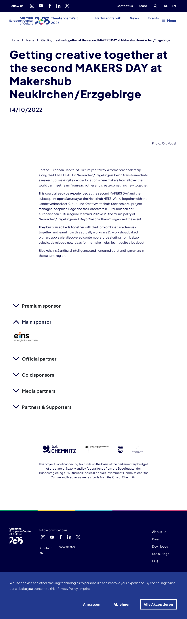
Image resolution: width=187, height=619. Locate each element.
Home (15, 40)
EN (175, 5)
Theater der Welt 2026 (64, 20)
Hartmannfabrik (108, 18)
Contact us (125, 6)
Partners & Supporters (46, 407)
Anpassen (91, 604)
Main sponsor (36, 322)
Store (143, 6)
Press (156, 539)
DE (167, 5)
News (134, 18)
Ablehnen (122, 604)
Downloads (160, 546)
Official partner (39, 358)
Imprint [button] (85, 589)
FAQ (155, 561)
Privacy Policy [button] (68, 589)
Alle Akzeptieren (158, 604)
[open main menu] (169, 20)
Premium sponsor (41, 305)
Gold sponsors (38, 375)
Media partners (39, 391)
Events (153, 18)
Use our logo (160, 554)
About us (159, 532)
